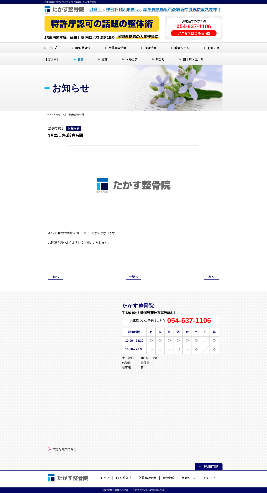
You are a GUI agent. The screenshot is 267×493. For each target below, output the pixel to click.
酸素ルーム (181, 48)
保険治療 (150, 48)
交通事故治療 (117, 48)
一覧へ (133, 276)
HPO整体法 (82, 48)
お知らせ (213, 48)
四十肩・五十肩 (193, 59)
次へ (211, 276)
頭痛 (105, 59)
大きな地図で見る (65, 449)
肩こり (160, 59)
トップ (52, 48)
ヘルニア (132, 59)
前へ (56, 276)
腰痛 (80, 59)
